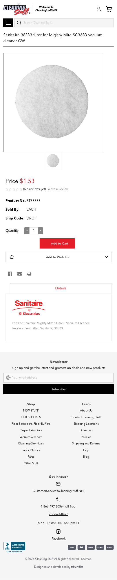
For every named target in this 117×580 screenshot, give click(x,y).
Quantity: (12, 230)
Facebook (59, 538)
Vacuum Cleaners (31, 437)
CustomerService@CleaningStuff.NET (59, 491)
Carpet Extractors (31, 430)
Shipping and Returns (86, 443)
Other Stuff (31, 463)
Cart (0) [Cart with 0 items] (109, 9)
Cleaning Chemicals (31, 443)
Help (86, 450)
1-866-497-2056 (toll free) (58, 506)
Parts (31, 456)
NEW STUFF (31, 410)
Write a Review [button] (58, 189)
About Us (86, 410)
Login (99, 9)
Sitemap (86, 559)
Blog (86, 456)
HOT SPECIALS (31, 417)
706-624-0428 (58, 514)
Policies (86, 437)
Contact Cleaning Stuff (86, 417)
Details (60, 288)
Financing (86, 430)
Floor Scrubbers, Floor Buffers (30, 423)
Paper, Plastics (31, 450)
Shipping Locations (86, 423)
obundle (77, 567)
